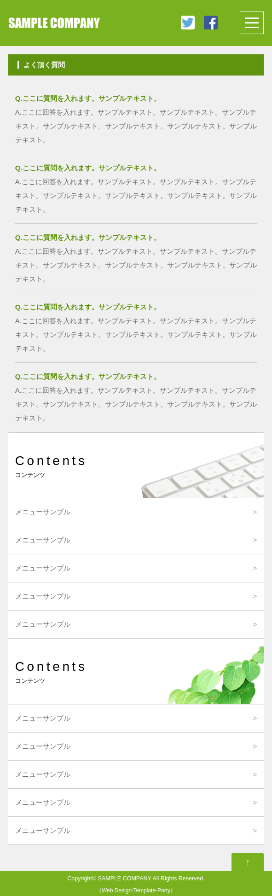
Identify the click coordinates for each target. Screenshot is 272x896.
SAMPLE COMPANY (124, 878)
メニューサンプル (42, 512)
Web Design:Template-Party (136, 890)
